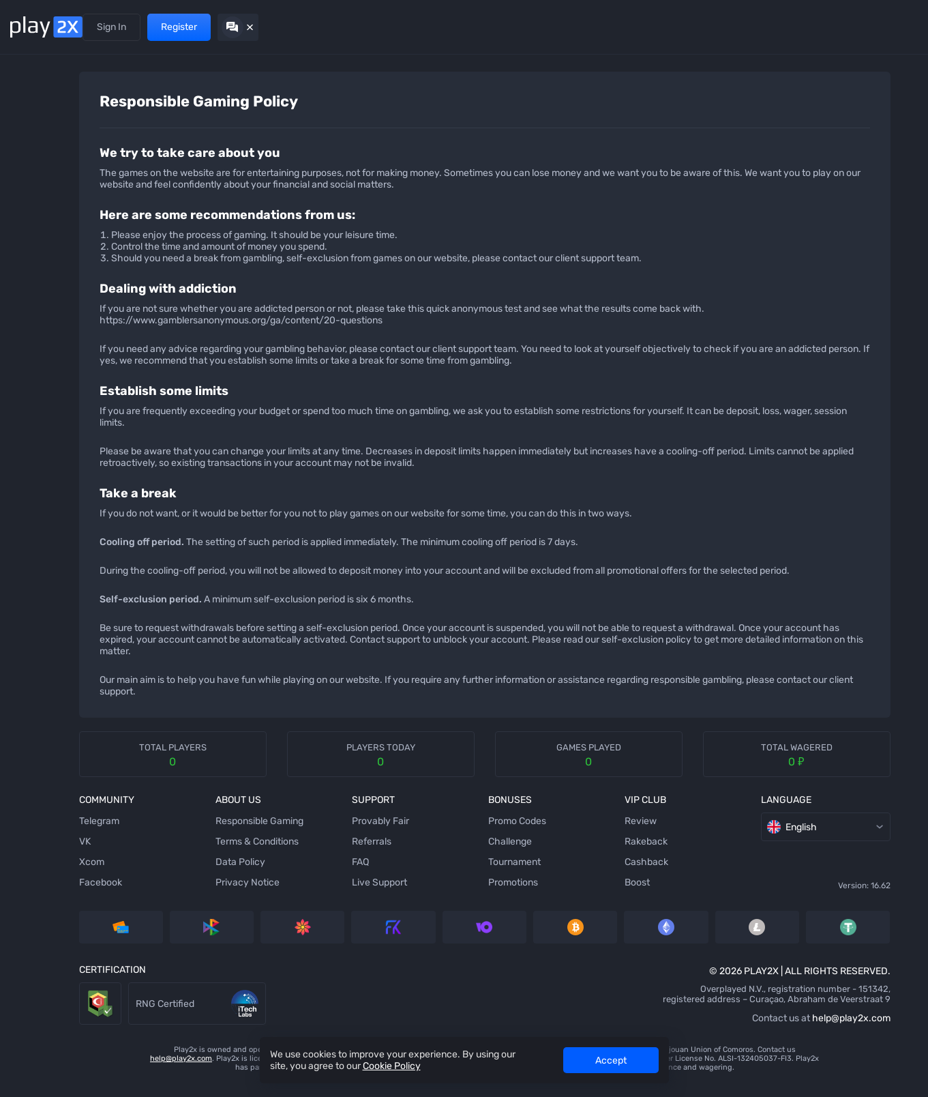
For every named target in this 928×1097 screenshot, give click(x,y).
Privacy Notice (214, 894)
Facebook (93, 894)
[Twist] (30, 606)
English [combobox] (675, 838)
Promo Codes (432, 832)
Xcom (84, 873)
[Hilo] (30, 306)
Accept (611, 1060)
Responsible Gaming (226, 832)
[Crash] (30, 497)
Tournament (429, 873)
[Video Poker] (30, 470)
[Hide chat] (897, 27)
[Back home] (46, 27)
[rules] (844, 94)
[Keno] (30, 334)
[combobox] (886, 94)
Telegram (92, 832)
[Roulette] (30, 579)
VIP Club (285, 27)
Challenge (425, 853)
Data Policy (207, 873)
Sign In (770, 27)
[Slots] (30, 197)
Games (113, 27)
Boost (526, 894)
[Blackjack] (30, 388)
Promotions (222, 27)
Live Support (320, 894)
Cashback (535, 873)
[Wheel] (30, 361)
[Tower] (30, 170)
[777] (30, 525)
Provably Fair (321, 832)
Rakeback (534, 853)
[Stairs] (30, 224)
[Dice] (30, 115)
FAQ (301, 873)
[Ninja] (30, 143)
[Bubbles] (30, 252)
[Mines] (30, 88)
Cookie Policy (392, 1066)
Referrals (163, 27)
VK (77, 853)
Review (529, 832)
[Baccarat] (30, 443)
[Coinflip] (30, 415)
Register (838, 27)
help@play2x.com (687, 1030)
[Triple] (30, 552)
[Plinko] (30, 279)
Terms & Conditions (223, 853)
